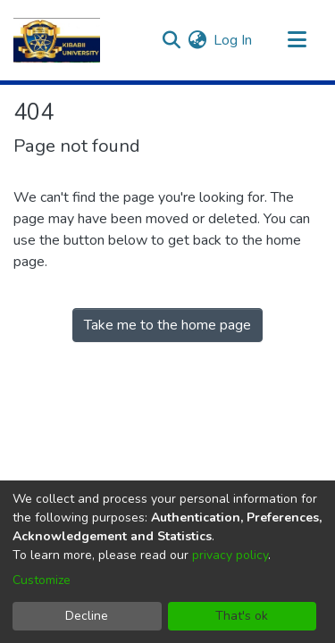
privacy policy (230, 555)
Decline (86, 615)
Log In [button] (234, 40)
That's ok (241, 615)
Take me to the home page (167, 325)
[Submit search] (171, 40)
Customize (42, 580)
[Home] (56, 40)
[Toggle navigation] (297, 40)
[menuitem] (197, 40)
